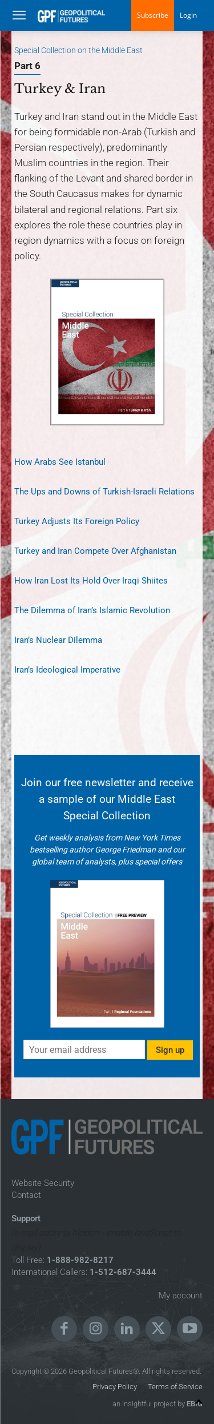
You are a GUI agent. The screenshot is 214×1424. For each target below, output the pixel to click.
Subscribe (152, 15)
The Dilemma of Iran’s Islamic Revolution (92, 610)
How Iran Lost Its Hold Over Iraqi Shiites (91, 581)
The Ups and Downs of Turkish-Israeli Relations (104, 491)
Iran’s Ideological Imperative (67, 670)
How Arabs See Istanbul (60, 462)
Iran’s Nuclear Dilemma (58, 640)
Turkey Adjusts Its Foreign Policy (76, 521)
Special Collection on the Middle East (78, 50)
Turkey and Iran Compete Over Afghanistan (95, 551)
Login (188, 15)
